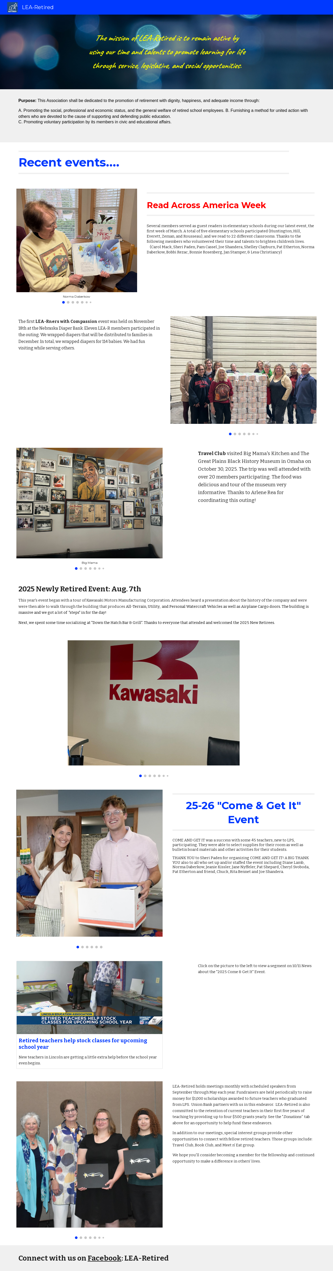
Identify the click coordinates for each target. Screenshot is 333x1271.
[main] (166, 52)
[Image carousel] (76, 246)
